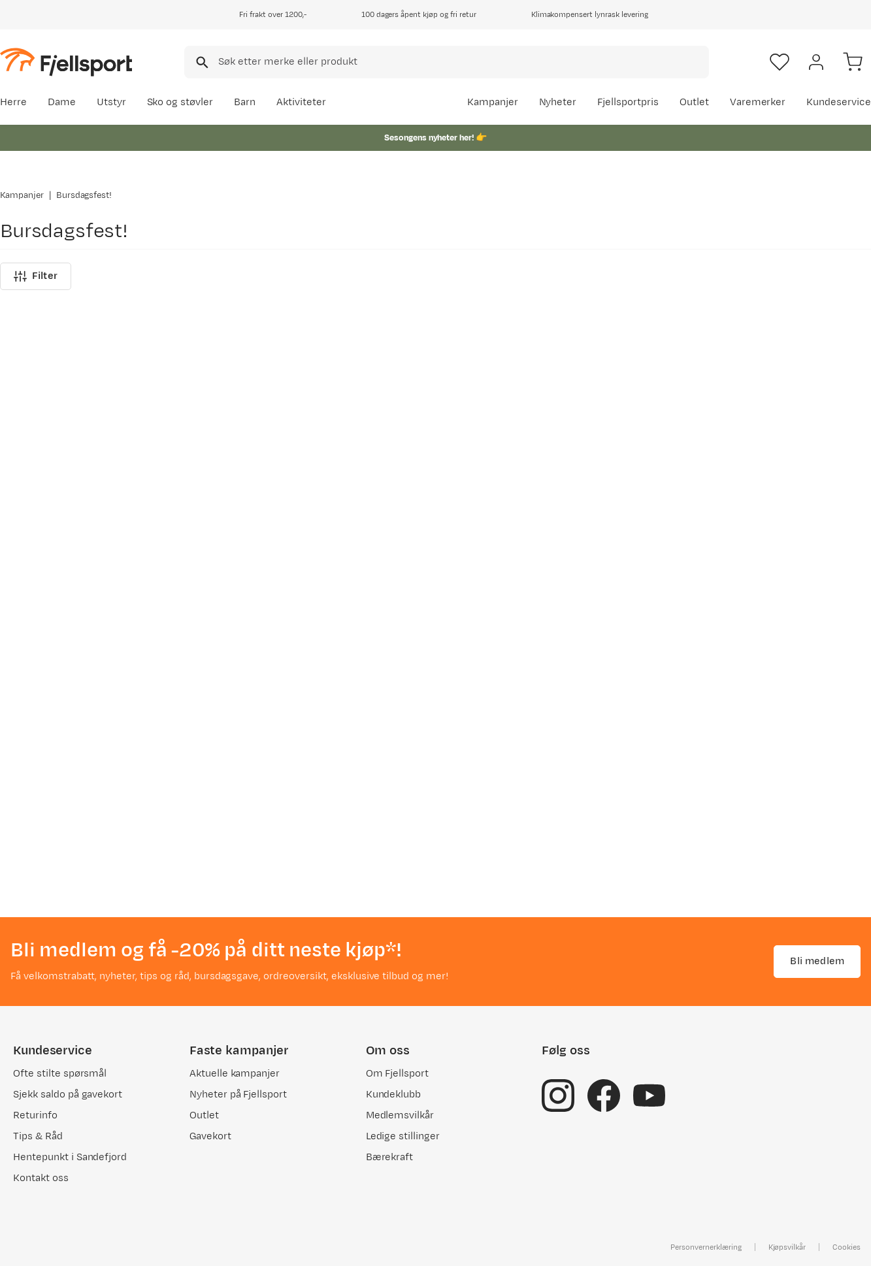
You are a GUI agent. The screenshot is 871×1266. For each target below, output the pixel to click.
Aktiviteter (301, 102)
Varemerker (758, 102)
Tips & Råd (38, 1139)
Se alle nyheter (827, 420)
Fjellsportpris (628, 102)
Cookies (846, 1250)
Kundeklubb (393, 1098)
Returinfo (35, 1119)
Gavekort (210, 1139)
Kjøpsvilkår (787, 1250)
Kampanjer (492, 102)
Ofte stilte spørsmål (60, 1077)
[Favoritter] (779, 62)
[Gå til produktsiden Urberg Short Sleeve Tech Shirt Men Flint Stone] (549, 556)
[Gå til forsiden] (66, 62)
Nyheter (558, 102)
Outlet (694, 102)
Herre (13, 102)
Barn (244, 102)
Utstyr (111, 102)
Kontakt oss (41, 1181)
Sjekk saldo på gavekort (67, 1098)
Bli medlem (817, 964)
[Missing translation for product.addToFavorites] (178, 466)
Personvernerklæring (705, 1250)
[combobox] (446, 62)
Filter (36, 879)
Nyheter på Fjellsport (238, 1098)
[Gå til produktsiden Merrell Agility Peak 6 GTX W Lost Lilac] (97, 556)
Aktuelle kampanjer (234, 1077)
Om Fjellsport (397, 1077)
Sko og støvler (180, 102)
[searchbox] (462, 62)
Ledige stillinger (403, 1139)
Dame (62, 102)
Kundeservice (838, 102)
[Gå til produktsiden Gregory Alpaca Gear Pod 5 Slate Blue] (774, 556)
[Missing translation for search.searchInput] (201, 62)
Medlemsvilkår (400, 1119)
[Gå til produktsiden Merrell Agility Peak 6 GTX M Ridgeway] (322, 556)
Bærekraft (390, 1160)
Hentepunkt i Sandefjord (70, 1160)
